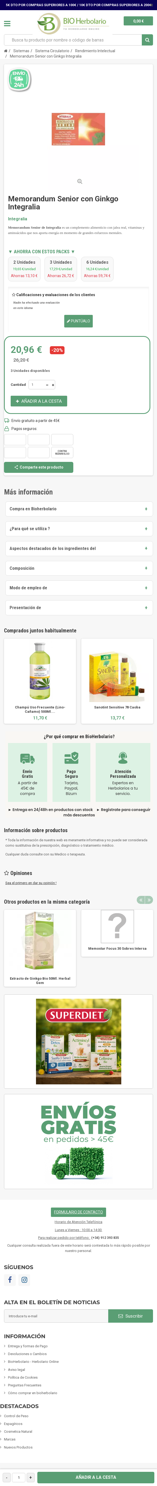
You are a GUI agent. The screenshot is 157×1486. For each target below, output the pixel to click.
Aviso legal (16, 1370)
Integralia (17, 218)
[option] (40, 681)
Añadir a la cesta (96, 1477)
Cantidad (18, 385)
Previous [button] (141, 900)
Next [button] (149, 900)
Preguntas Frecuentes (24, 1385)
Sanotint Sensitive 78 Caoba (117, 707)
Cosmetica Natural (18, 1432)
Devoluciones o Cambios (27, 1354)
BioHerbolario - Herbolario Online (33, 1362)
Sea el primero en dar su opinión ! (31, 883)
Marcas (9, 1439)
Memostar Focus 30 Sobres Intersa (117, 948)
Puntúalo (78, 321)
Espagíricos (13, 1424)
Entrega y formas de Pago (28, 1346)
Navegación (7, 23)
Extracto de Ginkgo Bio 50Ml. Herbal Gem (40, 980)
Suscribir (130, 1316)
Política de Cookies (23, 1377)
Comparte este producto (38, 467)
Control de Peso (16, 1416)
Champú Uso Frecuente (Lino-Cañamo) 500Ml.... (40, 709)
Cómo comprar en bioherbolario (32, 1393)
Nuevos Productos (18, 1447)
